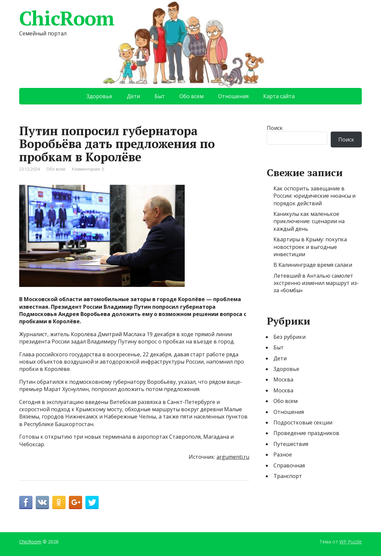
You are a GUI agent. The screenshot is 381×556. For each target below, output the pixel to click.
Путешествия (290, 444)
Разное (282, 454)
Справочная (289, 465)
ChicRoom (66, 18)
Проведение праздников (306, 433)
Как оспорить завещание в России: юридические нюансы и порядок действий (314, 196)
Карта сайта (279, 96)
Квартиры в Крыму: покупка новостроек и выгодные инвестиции (310, 247)
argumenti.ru (232, 456)
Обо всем (191, 96)
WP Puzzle (350, 541)
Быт (160, 96)
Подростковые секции (302, 422)
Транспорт (287, 476)
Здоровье (99, 96)
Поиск (275, 128)
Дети (133, 96)
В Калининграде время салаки (312, 264)
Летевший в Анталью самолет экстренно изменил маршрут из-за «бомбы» (316, 283)
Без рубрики (289, 336)
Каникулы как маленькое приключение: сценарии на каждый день (309, 221)
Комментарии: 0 (88, 169)
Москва (283, 379)
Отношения (233, 96)
